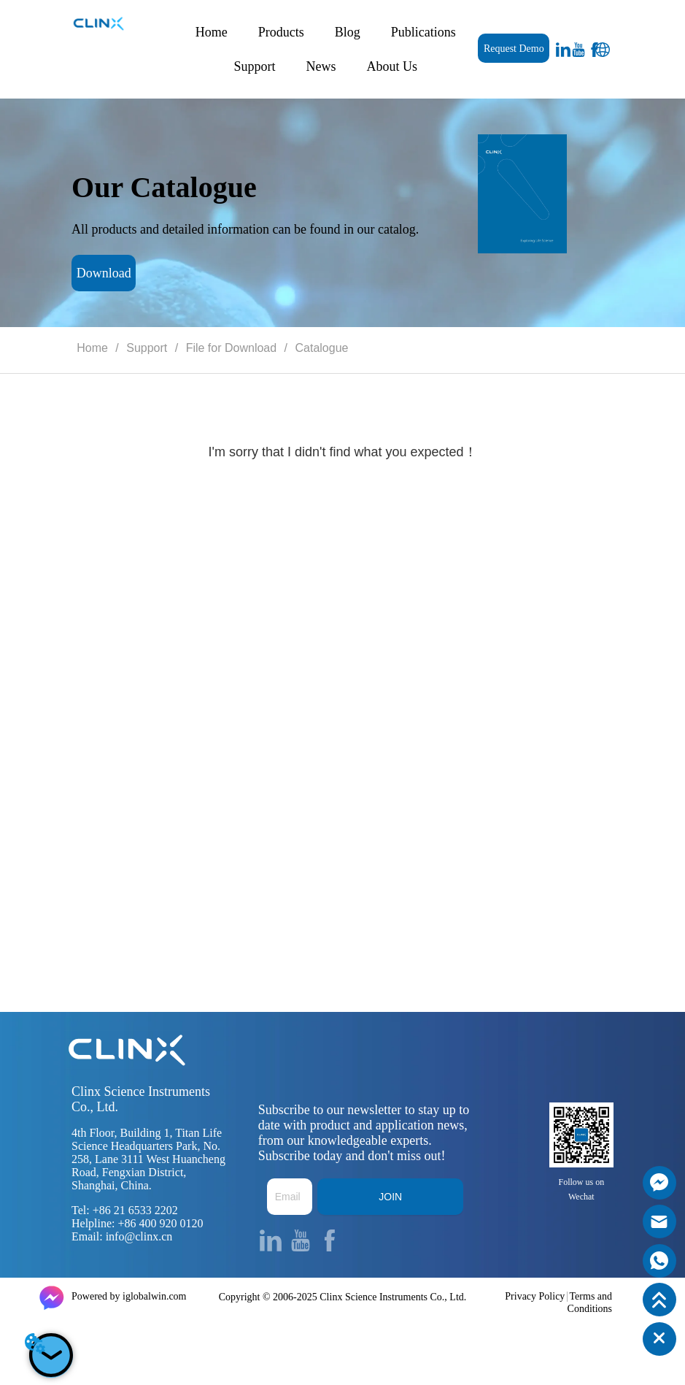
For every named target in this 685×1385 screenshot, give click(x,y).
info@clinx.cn (139, 1236)
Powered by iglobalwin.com (128, 1296)
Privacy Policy (535, 1296)
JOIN (390, 1196)
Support (255, 66)
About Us (392, 66)
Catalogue (320, 348)
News (321, 66)
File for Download (230, 348)
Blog (347, 32)
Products (281, 32)
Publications (423, 32)
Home (212, 32)
